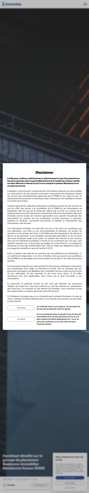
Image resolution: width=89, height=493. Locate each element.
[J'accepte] (20, 306)
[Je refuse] (20, 318)
